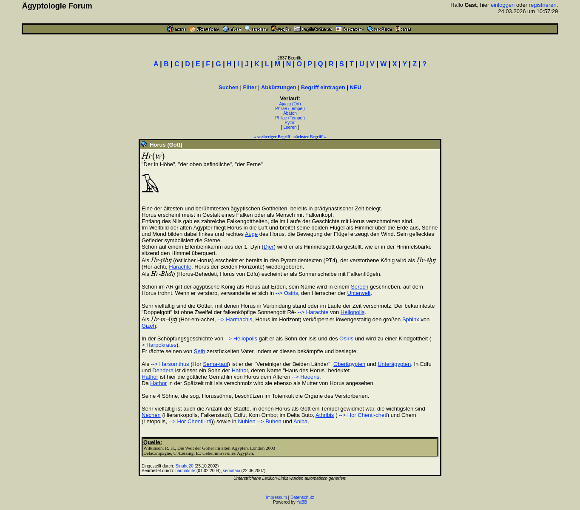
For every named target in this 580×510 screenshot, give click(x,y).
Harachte (180, 267)
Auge (251, 234)
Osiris (346, 338)
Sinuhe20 (184, 466)
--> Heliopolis (241, 338)
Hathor (240, 370)
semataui (231, 470)
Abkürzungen (278, 87)
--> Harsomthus (170, 364)
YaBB (301, 502)
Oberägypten (349, 364)
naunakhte (186, 470)
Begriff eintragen (323, 87)
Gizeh (149, 326)
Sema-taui (215, 364)
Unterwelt (359, 293)
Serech (359, 286)
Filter (250, 87)
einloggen (503, 5)
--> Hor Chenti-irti (190, 421)
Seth (199, 351)
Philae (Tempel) (289, 108)
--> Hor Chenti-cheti (362, 415)
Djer (269, 247)
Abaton (290, 113)
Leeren (289, 127)
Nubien (247, 421)
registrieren (543, 5)
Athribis (325, 415)
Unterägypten (394, 364)
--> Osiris (287, 293)
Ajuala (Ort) (290, 104)
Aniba (300, 421)
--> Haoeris (305, 377)
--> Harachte (312, 312)
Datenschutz (302, 497)
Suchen (229, 87)
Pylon (289, 122)
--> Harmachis (234, 319)
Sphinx (410, 319)
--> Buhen (269, 421)
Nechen (151, 415)
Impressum (276, 497)
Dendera (162, 370)
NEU (355, 87)
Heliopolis (352, 312)
